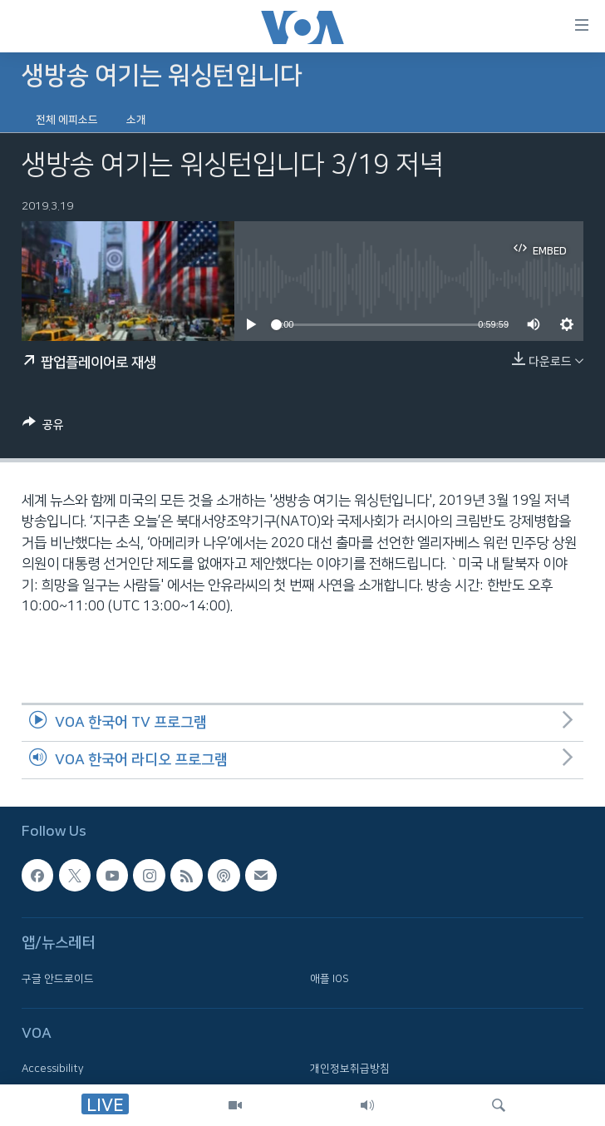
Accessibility (53, 1068)
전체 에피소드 (67, 120)
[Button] (43, 427)
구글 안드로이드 (58, 978)
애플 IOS (329, 978)
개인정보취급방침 (350, 1068)
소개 (136, 120)
